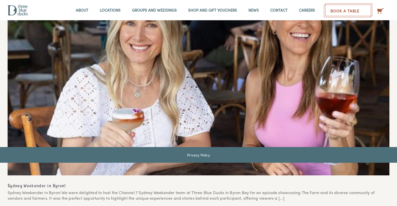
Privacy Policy (198, 154)
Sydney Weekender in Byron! (37, 186)
